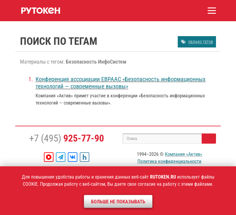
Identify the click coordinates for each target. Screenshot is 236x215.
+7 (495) (66, 138)
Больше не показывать (118, 202)
